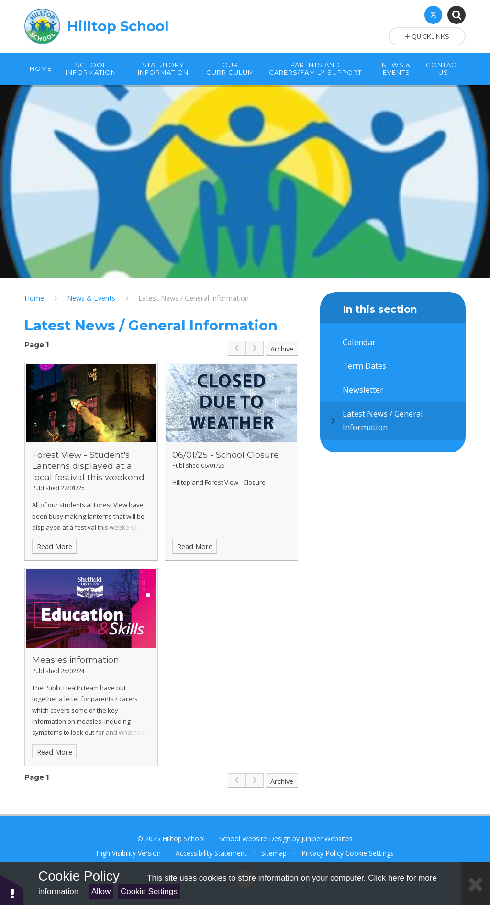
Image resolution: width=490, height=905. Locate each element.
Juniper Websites (327, 838)
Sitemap (274, 853)
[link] (236, 348)
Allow (101, 891)
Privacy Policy (322, 853)
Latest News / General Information (193, 298)
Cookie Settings (149, 891)
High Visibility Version (128, 853)
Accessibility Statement (211, 853)
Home (34, 298)
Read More (54, 546)
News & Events (91, 298)
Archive (281, 348)
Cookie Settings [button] (369, 853)
